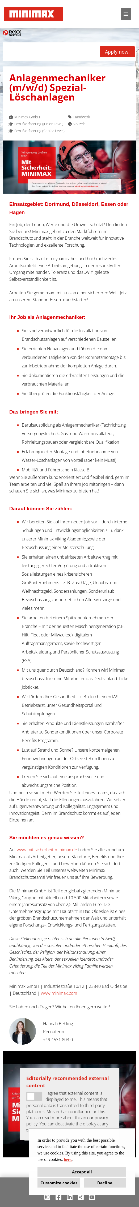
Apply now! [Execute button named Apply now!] (117, 52)
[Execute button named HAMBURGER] (126, 14)
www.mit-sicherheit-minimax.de (47, 850)
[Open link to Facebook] (58, 1197)
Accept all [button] (82, 1171)
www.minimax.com (59, 993)
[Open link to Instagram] (47, 1197)
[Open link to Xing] (81, 1197)
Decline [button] (104, 1182)
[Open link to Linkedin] (69, 1197)
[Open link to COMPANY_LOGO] (33, 14)
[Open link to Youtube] (92, 1197)
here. (68, 1159)
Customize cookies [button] (58, 1182)
